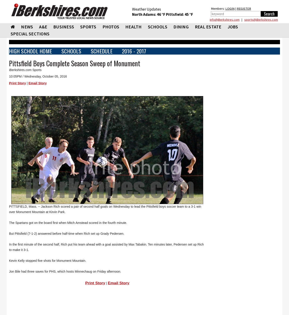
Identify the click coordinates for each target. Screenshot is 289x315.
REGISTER (244, 9)
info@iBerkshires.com (225, 20)
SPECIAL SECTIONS (30, 34)
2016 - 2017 (134, 51)
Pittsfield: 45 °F (179, 14)
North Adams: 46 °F (149, 14)
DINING (181, 27)
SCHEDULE (101, 51)
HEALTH (133, 27)
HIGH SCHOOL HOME (30, 51)
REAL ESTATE (208, 27)
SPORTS (88, 27)
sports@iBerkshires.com (261, 20)
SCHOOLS (158, 27)
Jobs (233, 27)
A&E (43, 27)
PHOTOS (111, 27)
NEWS (27, 27)
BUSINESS (63, 27)
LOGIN (230, 9)
